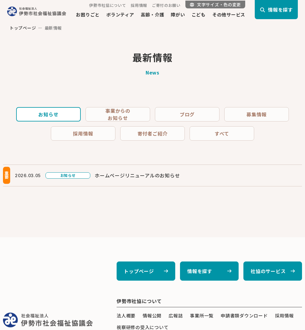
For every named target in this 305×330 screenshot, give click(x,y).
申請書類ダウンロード (244, 315)
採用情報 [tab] (83, 133)
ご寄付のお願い (166, 5)
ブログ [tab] (187, 114)
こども (199, 14)
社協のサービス (268, 271)
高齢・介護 (152, 14)
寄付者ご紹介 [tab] (153, 133)
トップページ (23, 28)
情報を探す (199, 271)
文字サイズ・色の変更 (215, 4)
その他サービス (228, 14)
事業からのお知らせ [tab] (117, 114)
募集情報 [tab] (256, 114)
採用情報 (139, 5)
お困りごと (88, 14)
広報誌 (176, 315)
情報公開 (152, 315)
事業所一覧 (202, 315)
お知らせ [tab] (48, 114)
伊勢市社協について (107, 5)
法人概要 (126, 315)
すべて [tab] (222, 133)
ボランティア (120, 14)
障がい (178, 14)
